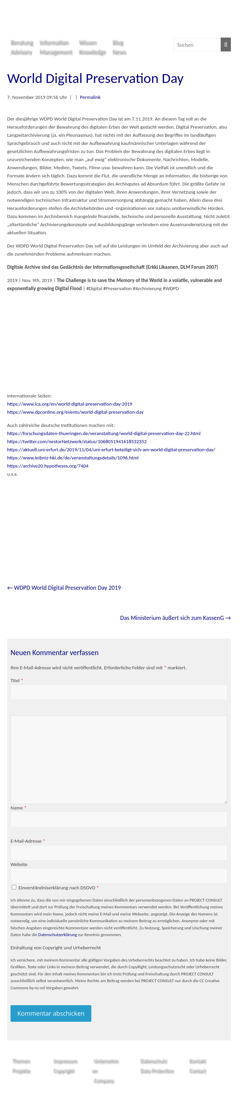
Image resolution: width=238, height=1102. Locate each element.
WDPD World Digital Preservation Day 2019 (64, 587)
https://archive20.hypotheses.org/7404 (47, 466)
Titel (17, 680)
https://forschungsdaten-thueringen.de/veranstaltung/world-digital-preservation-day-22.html (104, 433)
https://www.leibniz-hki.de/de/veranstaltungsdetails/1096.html (73, 458)
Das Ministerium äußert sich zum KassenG (175, 618)
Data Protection (156, 1070)
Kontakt (197, 1060)
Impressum (65, 1060)
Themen (21, 1060)
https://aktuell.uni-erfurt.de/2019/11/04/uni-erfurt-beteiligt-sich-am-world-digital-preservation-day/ (111, 450)
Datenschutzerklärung (57, 934)
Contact (197, 1070)
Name (18, 808)
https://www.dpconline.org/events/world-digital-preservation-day (75, 412)
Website (19, 864)
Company (104, 1080)
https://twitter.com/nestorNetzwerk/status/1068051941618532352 (77, 441)
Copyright (63, 1070)
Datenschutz (153, 1060)
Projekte (21, 1070)
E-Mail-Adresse (28, 841)
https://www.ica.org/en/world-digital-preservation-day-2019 (69, 404)
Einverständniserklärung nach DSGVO (58, 888)
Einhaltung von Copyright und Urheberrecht (56, 948)
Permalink (90, 97)
